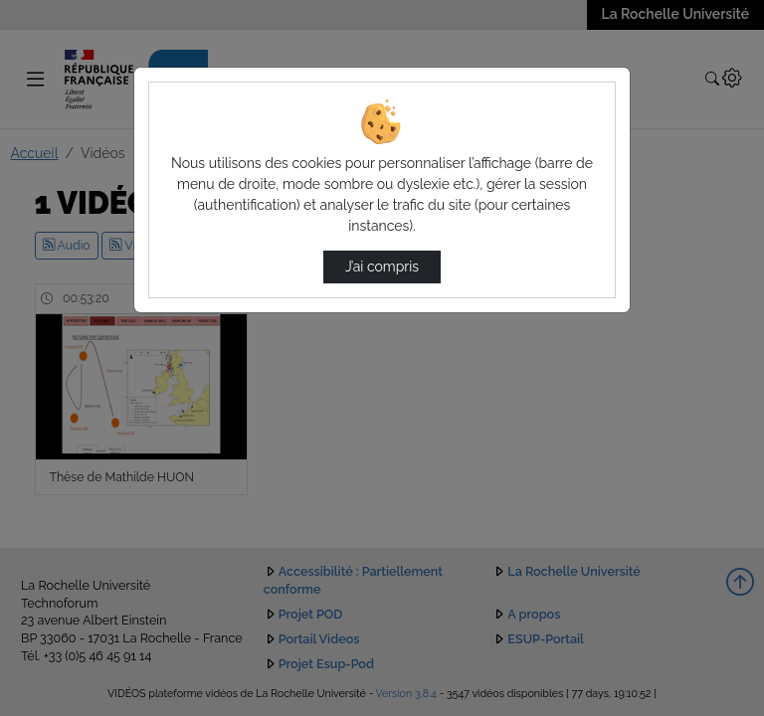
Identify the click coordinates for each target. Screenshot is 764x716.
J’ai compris (382, 266)
